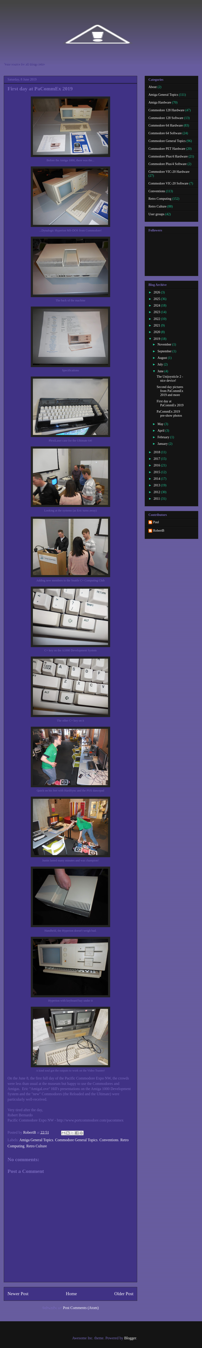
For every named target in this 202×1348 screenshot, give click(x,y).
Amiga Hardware (159, 102)
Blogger (130, 1338)
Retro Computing (159, 198)
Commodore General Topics (76, 1140)
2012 (157, 492)
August (162, 358)
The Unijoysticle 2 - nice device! (170, 378)
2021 (157, 325)
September (164, 351)
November (164, 344)
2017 (157, 459)
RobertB (158, 530)
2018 (157, 452)
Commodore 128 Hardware (166, 110)
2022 (157, 319)
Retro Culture (36, 1146)
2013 (157, 485)
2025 (157, 299)
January (162, 443)
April (161, 430)
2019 (157, 339)
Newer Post (18, 1293)
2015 (157, 472)
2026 (157, 292)
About (152, 87)
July (160, 364)
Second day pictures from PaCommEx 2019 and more (170, 391)
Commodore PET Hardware (166, 148)
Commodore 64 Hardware (165, 125)
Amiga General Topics (36, 1140)
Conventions (108, 1140)
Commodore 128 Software (165, 118)
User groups (156, 214)
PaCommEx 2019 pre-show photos (169, 413)
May (160, 424)
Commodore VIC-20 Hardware (169, 171)
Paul (156, 522)
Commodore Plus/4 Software (167, 164)
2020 (157, 332)
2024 (157, 305)
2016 (157, 465)
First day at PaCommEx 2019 (170, 403)
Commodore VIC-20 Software (168, 183)
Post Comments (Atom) (81, 1308)
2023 (157, 312)
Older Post (123, 1293)
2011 (157, 498)
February (163, 437)
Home (71, 1293)
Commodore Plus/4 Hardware (168, 156)
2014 (157, 478)
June (160, 371)
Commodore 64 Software (165, 133)
